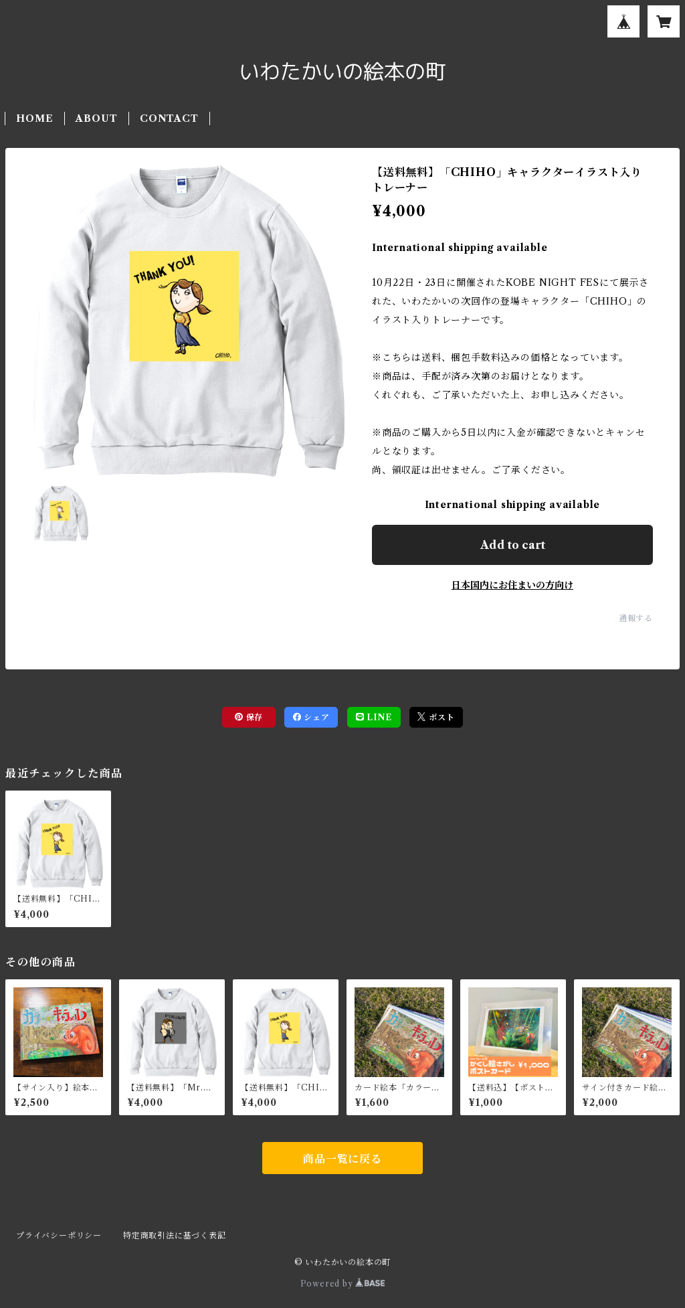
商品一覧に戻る (342, 1158)
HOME (34, 118)
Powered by (342, 1284)
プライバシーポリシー (59, 1235)
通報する (636, 618)
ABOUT (96, 118)
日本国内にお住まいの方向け (512, 585)
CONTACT (169, 118)
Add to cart (512, 545)
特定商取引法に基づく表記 (174, 1235)
